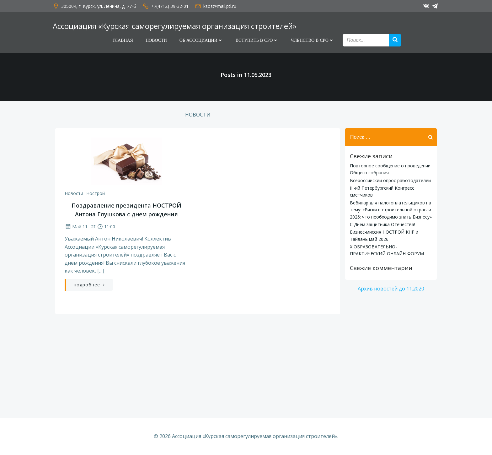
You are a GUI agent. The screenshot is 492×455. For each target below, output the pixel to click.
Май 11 (76, 227)
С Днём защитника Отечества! (382, 224)
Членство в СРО (312, 40)
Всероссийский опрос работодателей (390, 180)
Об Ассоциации (201, 40)
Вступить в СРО (257, 40)
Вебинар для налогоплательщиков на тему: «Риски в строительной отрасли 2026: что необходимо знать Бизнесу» (391, 210)
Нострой (95, 193)
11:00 (106, 227)
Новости (156, 40)
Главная (122, 40)
